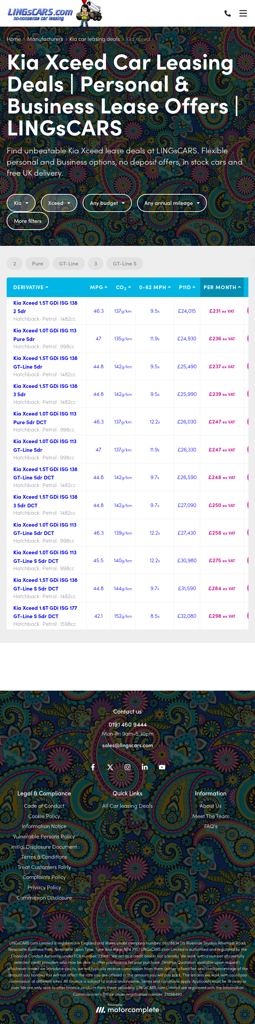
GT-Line (68, 263)
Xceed (60, 202)
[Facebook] (93, 768)
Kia (22, 202)
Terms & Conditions (44, 856)
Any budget (108, 202)
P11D (185, 286)
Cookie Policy (44, 815)
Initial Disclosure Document (44, 846)
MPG (96, 286)
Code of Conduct (44, 805)
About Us (210, 805)
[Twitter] (110, 768)
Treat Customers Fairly (44, 866)
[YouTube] (162, 768)
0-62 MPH (152, 286)
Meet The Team (210, 815)
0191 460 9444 (128, 724)
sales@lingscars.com (127, 745)
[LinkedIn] (144, 768)
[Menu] (243, 13)
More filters (28, 220)
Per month (220, 286)
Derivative (28, 286)
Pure (37, 263)
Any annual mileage (173, 202)
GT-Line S (124, 263)
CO (121, 287)
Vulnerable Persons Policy (44, 836)
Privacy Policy (44, 887)
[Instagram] (127, 768)
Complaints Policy (44, 876)
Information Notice (44, 825)
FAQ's (210, 825)
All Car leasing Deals (127, 805)
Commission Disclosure (44, 897)
